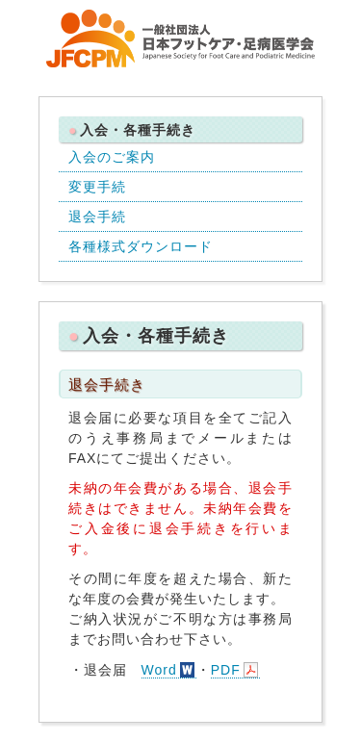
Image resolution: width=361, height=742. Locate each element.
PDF (226, 670)
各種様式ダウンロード (140, 246)
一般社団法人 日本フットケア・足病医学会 (181, 38)
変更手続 (97, 186)
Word (159, 670)
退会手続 (97, 216)
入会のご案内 (111, 157)
